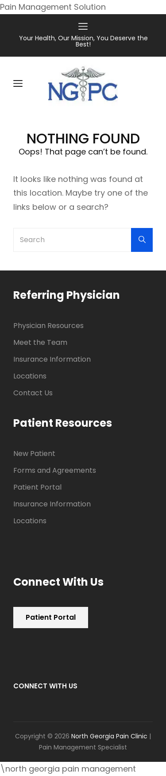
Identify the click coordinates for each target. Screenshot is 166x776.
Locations (29, 376)
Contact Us (33, 393)
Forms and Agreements (54, 470)
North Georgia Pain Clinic (109, 736)
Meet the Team (40, 342)
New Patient (34, 453)
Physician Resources (48, 325)
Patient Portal (37, 487)
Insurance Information (52, 359)
